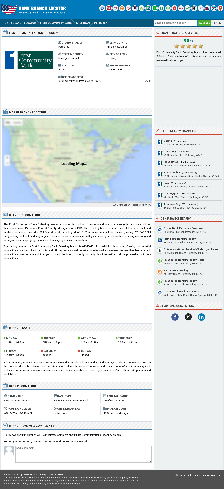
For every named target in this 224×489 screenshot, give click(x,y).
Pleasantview (172, 172)
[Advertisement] (77, 94)
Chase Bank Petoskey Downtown (184, 228)
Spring (168, 140)
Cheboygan (171, 193)
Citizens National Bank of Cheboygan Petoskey (193, 249)
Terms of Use (29, 475)
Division (169, 151)
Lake (167, 183)
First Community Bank (16, 400)
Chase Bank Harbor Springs (181, 291)
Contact (59, 475)
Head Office (171, 161)
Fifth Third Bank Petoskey (180, 238)
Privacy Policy (46, 475)
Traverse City (172, 204)
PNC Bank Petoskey (176, 270)
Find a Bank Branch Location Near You (200, 475)
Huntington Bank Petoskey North (184, 259)
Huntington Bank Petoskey (180, 280)
